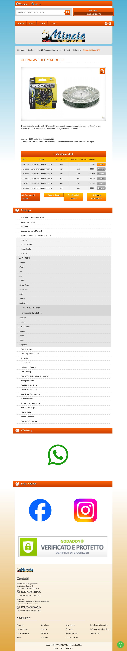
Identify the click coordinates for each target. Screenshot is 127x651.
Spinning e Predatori (30, 353)
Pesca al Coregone (29, 421)
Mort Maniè (26, 363)
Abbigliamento (27, 381)
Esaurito (101, 169)
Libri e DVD (26, 412)
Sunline (22, 298)
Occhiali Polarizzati (29, 385)
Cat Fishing (26, 371)
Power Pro (23, 289)
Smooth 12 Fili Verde (30, 307)
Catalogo (31, 50)
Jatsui (21, 340)
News (19, 637)
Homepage (21, 50)
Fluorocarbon (26, 244)
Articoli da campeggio (30, 403)
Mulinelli (24, 226)
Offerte (44, 633)
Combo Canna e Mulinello (32, 231)
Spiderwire (77, 50)
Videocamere (27, 398)
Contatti (69, 629)
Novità (44, 629)
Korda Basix (24, 285)
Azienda (20, 625)
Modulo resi (95, 633)
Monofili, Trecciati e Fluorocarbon (49, 50)
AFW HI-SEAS (24, 258)
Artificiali (25, 358)
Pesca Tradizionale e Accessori (34, 376)
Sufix (21, 294)
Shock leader (26, 249)
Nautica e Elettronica (30, 394)
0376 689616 (31, 607)
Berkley (22, 262)
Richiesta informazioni (96, 197)
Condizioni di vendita (73, 197)
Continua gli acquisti (28, 197)
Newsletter (70, 625)
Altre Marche (24, 327)
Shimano (22, 317)
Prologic (22, 322)
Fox (20, 276)
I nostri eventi (23, 633)
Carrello (44, 637)
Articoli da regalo (29, 407)
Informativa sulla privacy (100, 629)
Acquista (101, 164)
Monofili (24, 240)
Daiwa (21, 267)
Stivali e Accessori (29, 389)
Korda (21, 280)
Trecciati (67, 50)
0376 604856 (31, 592)
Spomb (22, 331)
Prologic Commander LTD (32, 217)
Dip (20, 271)
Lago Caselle (22, 629)
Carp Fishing (26, 349)
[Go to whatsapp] (120, 644)
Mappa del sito (72, 633)
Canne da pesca (28, 222)
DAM (21, 335)
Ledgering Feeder (28, 367)
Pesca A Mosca (27, 416)
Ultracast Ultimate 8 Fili (32, 312)
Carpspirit (23, 345)
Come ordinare (53, 195)
